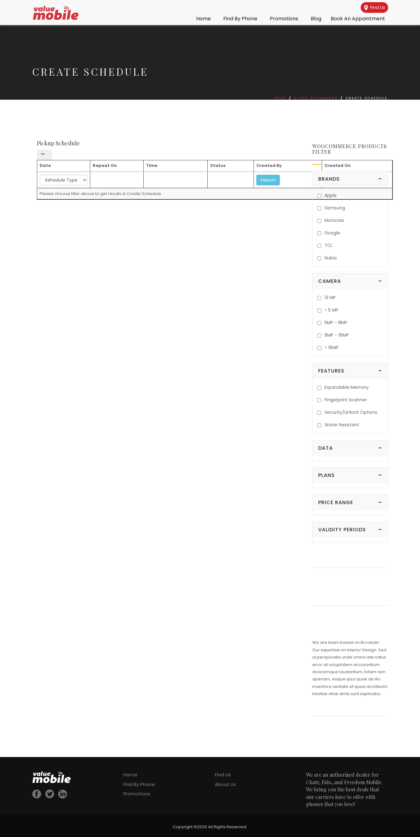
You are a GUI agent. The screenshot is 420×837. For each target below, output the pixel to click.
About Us (225, 784)
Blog (316, 18)
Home (203, 18)
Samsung (334, 208)
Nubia (330, 258)
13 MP (330, 297)
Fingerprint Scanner (345, 400)
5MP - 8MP (335, 322)
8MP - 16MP (336, 335)
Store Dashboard (316, 98)
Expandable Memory (346, 387)
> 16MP (331, 347)
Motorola (334, 220)
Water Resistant (341, 425)
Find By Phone (240, 18)
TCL (328, 245)
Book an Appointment (358, 18)
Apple (330, 195)
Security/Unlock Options (350, 412)
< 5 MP (331, 310)
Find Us (374, 7)
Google (332, 233)
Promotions (284, 18)
